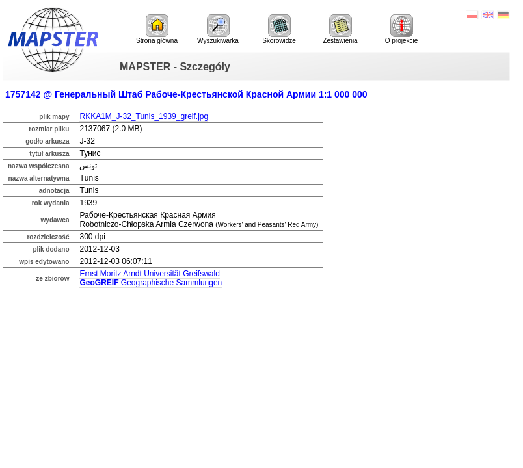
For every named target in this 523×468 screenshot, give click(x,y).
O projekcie (401, 29)
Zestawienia (340, 29)
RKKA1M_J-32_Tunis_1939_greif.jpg (143, 116)
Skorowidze (279, 29)
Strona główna (157, 29)
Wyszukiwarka (218, 29)
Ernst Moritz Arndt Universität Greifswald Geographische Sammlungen (150, 278)
